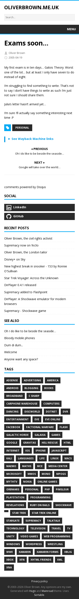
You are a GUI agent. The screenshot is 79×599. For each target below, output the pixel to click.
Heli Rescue (50, 442)
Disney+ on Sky (14, 259)
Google (11, 442)
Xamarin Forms (47, 552)
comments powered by (25, 187)
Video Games (29, 536)
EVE (37, 419)
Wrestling (55, 544)
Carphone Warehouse (21, 403)
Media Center (57, 466)
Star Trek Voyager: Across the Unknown (31, 278)
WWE (9, 552)
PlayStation (15, 497)
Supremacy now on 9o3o (21, 245)
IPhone (41, 450)
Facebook (13, 427)
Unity (10, 536)
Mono (46, 474)
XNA (9, 567)
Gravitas (29, 442)
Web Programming (57, 536)
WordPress (34, 544)
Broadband (14, 396)
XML (60, 559)
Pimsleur (62, 489)
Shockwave (63, 505)
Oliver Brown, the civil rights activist (28, 238)
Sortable (39, 595)
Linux (55, 458)
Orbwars (12, 489)
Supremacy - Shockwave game (25, 311)
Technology (15, 528)
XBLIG (68, 552)
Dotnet (51, 411)
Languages (25, 458)
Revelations (15, 505)
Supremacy (33, 520)
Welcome (10, 352)
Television (38, 528)
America (52, 380)
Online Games (47, 481)
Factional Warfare (40, 427)
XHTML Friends (41, 559)
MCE (40, 466)
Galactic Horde (17, 435)
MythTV (11, 481)
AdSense (12, 380)
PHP (47, 489)
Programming (40, 497)
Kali (9, 458)
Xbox (9, 559)
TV (68, 528)
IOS (27, 450)
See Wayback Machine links (33, 139)
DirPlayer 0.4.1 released (20, 285)
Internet (12, 450)
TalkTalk (53, 520)
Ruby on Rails (40, 505)
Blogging (31, 388)
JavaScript (59, 450)
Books (48, 388)
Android (12, 388)
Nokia (27, 481)
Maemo (11, 466)
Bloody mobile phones (19, 338)
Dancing (12, 411)
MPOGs (61, 474)
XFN (22, 559)
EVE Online (52, 419)
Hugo (32, 591)
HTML (67, 442)
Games (55, 435)
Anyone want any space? (21, 359)
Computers (51, 403)
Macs (68, 458)
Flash (64, 427)
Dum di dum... (13, 345)
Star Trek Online (44, 513)
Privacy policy (39, 581)
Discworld (32, 411)
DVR (65, 411)
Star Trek (19, 513)
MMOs (32, 474)
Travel (56, 528)
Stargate (13, 520)
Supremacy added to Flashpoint (25, 292)
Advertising (32, 380)
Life (42, 458)
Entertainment (17, 419)
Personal (22, 127)
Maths (26, 466)
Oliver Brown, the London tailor (25, 252)
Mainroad (47, 591)
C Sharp (34, 396)
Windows (13, 544)
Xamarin (25, 552)
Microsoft (14, 474)
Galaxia (40, 435)
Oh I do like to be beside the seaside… (30, 331)
